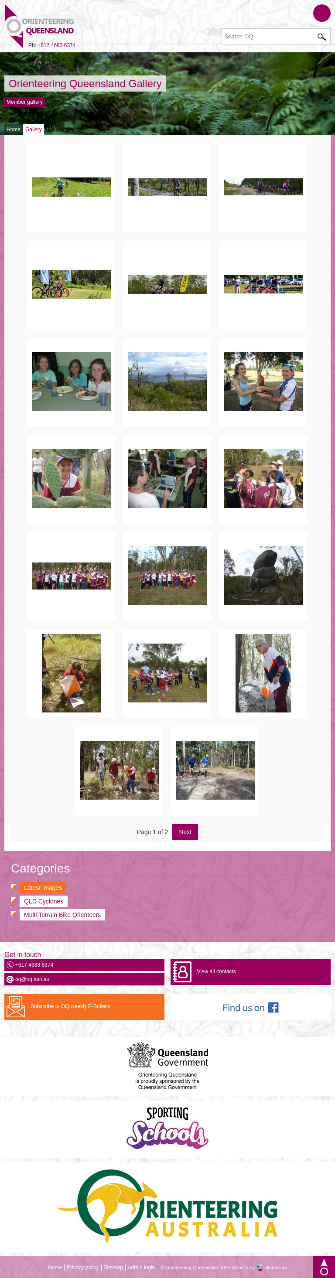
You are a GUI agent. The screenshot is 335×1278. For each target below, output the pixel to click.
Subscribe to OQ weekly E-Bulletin (70, 1006)
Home (14, 129)
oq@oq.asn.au (32, 979)
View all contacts (216, 971)
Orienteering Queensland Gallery (85, 83)
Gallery (33, 129)
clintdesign (276, 1267)
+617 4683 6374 (56, 45)
